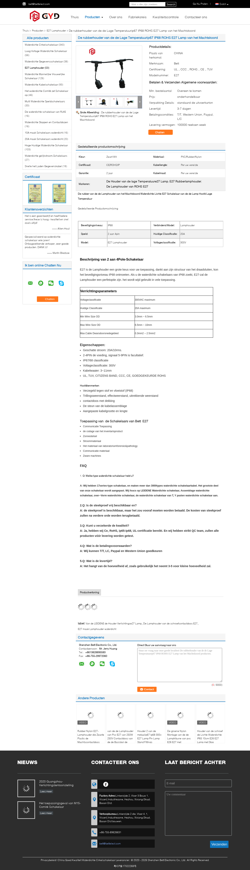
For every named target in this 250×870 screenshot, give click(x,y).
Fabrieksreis (137, 17)
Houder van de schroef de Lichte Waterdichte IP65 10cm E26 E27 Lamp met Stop (210, 736)
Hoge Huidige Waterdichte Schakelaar (46, 145)
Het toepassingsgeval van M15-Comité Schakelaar (60, 804)
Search (171, 4)
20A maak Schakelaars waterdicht (44, 139)
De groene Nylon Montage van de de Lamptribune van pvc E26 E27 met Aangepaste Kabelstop (180, 738)
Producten (92, 17)
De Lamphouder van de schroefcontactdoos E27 (170, 623)
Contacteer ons (196, 17)
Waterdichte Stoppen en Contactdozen (46, 122)
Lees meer (46, 791)
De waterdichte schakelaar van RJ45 (45, 111)
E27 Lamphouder (56, 30)
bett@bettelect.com (39, 4)
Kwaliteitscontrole (166, 17)
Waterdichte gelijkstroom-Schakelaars (46, 155)
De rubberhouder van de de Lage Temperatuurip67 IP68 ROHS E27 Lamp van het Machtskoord (109, 116)
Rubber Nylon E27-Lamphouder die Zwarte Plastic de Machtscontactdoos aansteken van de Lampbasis (90, 740)
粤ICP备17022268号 (125, 866)
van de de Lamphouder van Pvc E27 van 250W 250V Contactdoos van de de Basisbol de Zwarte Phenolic (120, 738)
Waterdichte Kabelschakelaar (41, 84)
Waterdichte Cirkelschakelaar (41, 44)
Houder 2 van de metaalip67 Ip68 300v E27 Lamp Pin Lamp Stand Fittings (149, 736)
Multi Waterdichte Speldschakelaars (45, 101)
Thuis (75, 17)
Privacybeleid (48, 860)
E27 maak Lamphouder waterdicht (97, 629)
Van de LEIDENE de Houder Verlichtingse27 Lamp (114, 623)
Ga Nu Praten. (200, 3)
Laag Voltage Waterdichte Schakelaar (46, 51)
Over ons (115, 17)
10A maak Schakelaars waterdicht (44, 132)
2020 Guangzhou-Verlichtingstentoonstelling (56, 783)
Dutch (223, 4)
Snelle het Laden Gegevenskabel (43, 166)
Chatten (162, 132)
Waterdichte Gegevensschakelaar (44, 61)
